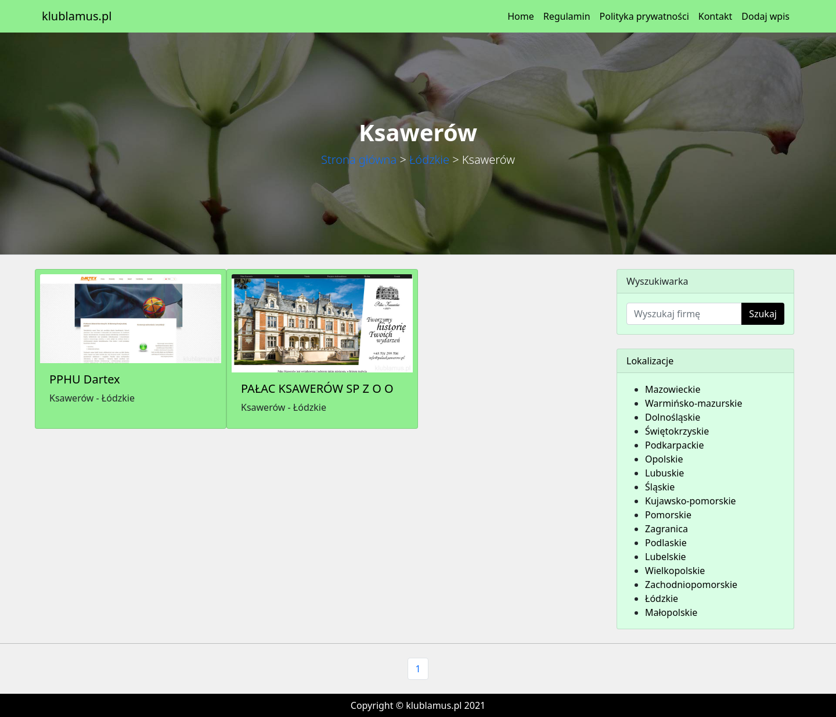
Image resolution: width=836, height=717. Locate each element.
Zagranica (666, 528)
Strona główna (359, 159)
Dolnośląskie (672, 417)
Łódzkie (429, 159)
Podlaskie (666, 542)
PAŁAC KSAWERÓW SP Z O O (317, 388)
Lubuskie (664, 473)
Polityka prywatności (644, 16)
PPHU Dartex (84, 379)
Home (520, 16)
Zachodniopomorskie (691, 584)
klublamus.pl (76, 16)
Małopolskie (671, 612)
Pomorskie (668, 514)
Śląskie (660, 487)
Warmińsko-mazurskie (693, 403)
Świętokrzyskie (677, 431)
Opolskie (664, 459)
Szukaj (763, 313)
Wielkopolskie (675, 570)
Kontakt (715, 16)
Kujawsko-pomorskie (690, 500)
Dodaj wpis (765, 16)
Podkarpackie (674, 445)
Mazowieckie (672, 389)
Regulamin (566, 16)
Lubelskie (665, 556)
